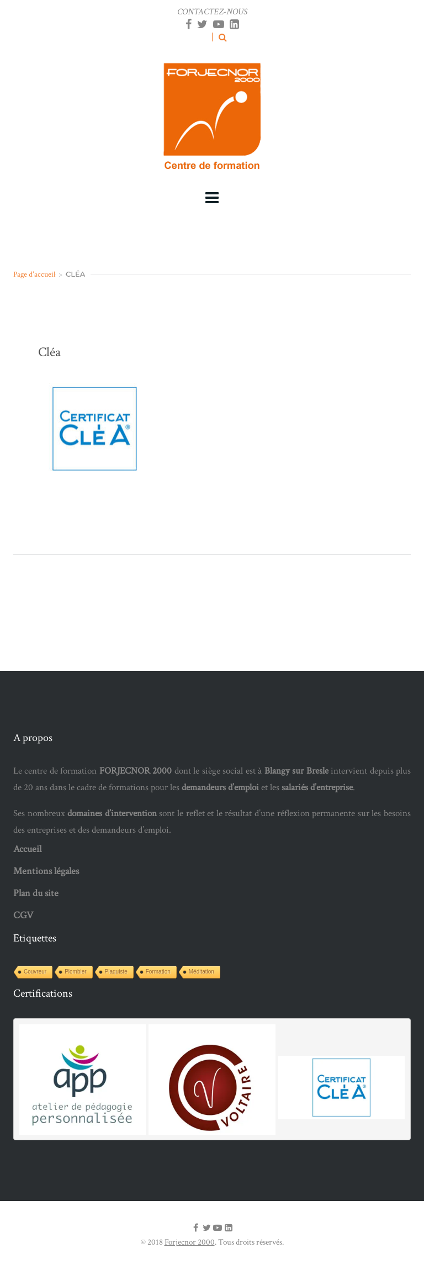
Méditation (201, 972)
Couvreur (35, 972)
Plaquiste (116, 972)
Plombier (75, 972)
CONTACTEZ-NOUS (212, 12)
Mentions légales (46, 871)
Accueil (27, 849)
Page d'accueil (34, 274)
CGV (23, 915)
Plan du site (36, 893)
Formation (158, 972)
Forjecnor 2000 (190, 1242)
